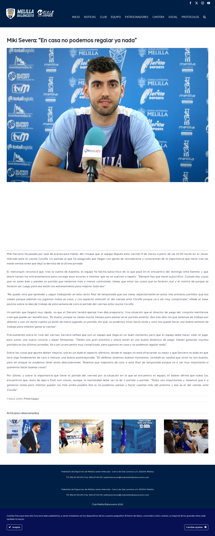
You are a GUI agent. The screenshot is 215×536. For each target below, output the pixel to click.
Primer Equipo (31, 399)
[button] (204, 16)
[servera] (107, 115)
